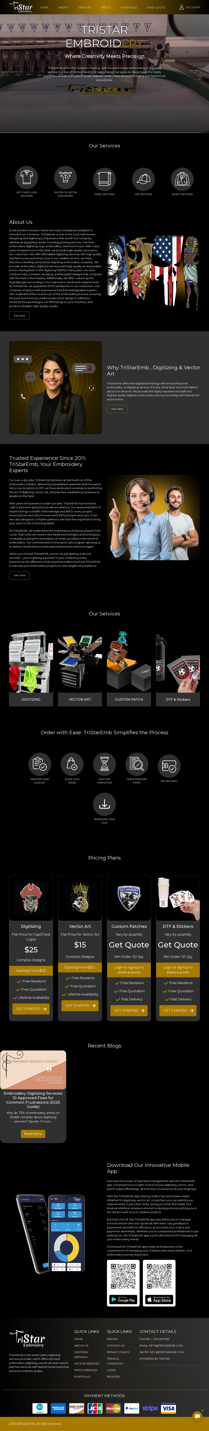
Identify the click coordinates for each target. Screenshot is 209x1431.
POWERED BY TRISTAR (155, 1358)
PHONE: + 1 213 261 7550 (154, 1339)
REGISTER (113, 1376)
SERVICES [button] (84, 7)
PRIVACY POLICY (118, 1352)
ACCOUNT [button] (193, 7)
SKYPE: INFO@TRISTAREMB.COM (162, 1352)
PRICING (112, 1339)
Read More (33, 1134)
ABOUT (63, 7)
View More (19, 315)
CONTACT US (116, 1345)
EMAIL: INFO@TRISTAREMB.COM (161, 1345)
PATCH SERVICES (85, 1370)
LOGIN (111, 1370)
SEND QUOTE (156, 7)
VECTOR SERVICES (86, 1363)
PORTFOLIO (129, 7)
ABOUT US (81, 1345)
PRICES (106, 7)
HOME (44, 7)
